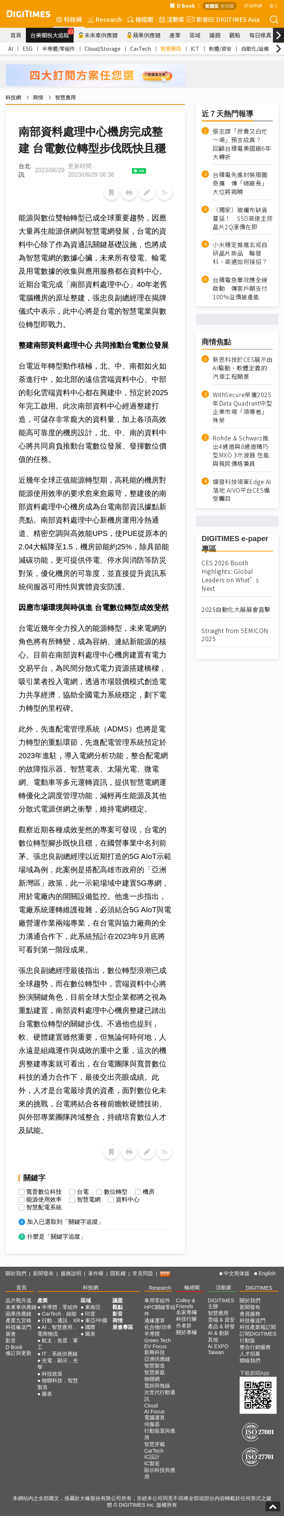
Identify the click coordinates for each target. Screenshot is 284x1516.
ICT (195, 48)
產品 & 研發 (221, 1326)
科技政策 (52, 1374)
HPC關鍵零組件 (160, 1310)
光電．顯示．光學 (57, 1363)
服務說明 (71, 1273)
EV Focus (155, 1346)
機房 (149, 1192)
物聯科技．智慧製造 (57, 1383)
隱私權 (118, 1273)
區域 (194, 35)
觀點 (234, 35)
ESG (28, 48)
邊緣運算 (154, 1320)
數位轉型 (116, 1192)
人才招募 (250, 1354)
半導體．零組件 (60, 1307)
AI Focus (154, 1412)
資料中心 (127, 1200)
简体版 (227, 6)
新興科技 (154, 1352)
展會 (11, 1334)
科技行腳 (186, 1319)
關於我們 (16, 1273)
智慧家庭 (154, 1372)
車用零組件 (157, 1300)
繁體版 (212, 6)
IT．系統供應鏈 (59, 1354)
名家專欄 (186, 1312)
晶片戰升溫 (18, 1300)
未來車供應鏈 (98, 35)
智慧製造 (154, 1366)
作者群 (184, 1326)
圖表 (47, 1394)
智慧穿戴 (154, 1444)
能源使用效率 (44, 1200)
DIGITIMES (259, 1288)
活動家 (172, 19)
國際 (90, 1327)
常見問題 (142, 1273)
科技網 (69, 19)
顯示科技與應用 (159, 1473)
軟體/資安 (220, 48)
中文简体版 (237, 1273)
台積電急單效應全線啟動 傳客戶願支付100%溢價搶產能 (240, 288)
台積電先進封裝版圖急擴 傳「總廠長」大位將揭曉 (240, 183)
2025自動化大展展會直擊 (236, 609)
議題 (214, 35)
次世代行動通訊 (159, 1395)
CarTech (140, 48)
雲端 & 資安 (221, 1320)
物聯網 (152, 1379)
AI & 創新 (218, 1333)
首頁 (15, 35)
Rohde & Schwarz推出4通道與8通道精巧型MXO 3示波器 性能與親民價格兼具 (241, 451)
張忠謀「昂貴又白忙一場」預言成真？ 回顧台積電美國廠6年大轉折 (242, 144)
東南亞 (93, 1307)
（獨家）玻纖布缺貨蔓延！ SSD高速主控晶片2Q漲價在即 (243, 218)
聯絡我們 (250, 1360)
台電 (83, 1192)
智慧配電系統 (44, 1207)
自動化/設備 (255, 48)
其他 (213, 1340)
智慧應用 (170, 48)
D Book (182, 5)
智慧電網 (89, 1200)
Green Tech (157, 1340)
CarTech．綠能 (59, 1314)
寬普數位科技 (44, 1192)
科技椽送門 (18, 1327)
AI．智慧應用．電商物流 (57, 1330)
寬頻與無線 (157, 1386)
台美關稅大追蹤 (52, 33)
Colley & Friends (185, 1303)
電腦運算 (154, 1417)
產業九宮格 (18, 1320)
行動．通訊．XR (61, 1320)
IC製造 (152, 1463)
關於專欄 (186, 1332)
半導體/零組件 (58, 48)
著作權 (96, 1273)
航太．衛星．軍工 (57, 1343)
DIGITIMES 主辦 (221, 1303)
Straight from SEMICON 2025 (235, 634)
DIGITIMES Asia (234, 19)
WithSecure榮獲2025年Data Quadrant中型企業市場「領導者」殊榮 (242, 407)
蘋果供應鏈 (143, 35)
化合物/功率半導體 (158, 1330)
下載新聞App (255, 1373)
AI (10, 48)
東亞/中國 (96, 1320)
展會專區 (122, 1327)
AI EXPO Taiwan (218, 1349)
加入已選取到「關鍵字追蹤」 (65, 1222)
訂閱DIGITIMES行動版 (258, 1337)
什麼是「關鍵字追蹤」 (56, 1236)
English (266, 1273)
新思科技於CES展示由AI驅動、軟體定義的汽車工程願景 (243, 368)
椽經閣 (140, 19)
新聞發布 (43, 1273)
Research (105, 19)
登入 (273, 5)
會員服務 (250, 1314)
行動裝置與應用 (159, 1434)
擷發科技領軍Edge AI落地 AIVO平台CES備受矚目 (242, 490)
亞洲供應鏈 (157, 1359)
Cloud (151, 1406)
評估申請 (253, 5)
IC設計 (152, 1457)
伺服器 (152, 1424)
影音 (196, 19)
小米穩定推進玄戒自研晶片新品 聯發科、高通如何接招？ (240, 253)
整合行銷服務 (255, 1347)
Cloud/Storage (103, 48)
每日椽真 (260, 35)
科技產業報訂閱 (258, 1327)
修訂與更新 (18, 1353)
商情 (38, 97)
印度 (90, 1314)
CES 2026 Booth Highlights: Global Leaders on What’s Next (230, 576)
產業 (174, 35)
